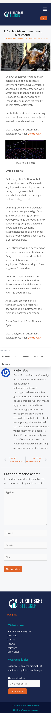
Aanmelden (17, 691)
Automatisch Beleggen (19, 631)
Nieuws (11, 643)
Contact (11, 639)
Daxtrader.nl (35, 133)
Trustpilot (12, 614)
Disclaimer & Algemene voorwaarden (25, 710)
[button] (6, 356)
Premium (12, 647)
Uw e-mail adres (16, 678)
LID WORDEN (14, 651)
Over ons (12, 635)
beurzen (44, 38)
